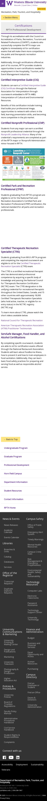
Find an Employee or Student (33, 685)
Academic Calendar (8, 531)
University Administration (34, 706)
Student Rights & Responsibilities (12, 736)
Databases (9, 561)
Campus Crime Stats (34, 552)
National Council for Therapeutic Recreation (22, 320)
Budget (31, 638)
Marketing (9, 657)
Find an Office (34, 692)
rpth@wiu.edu (5, 790)
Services (8, 567)
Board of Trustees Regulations (9, 704)
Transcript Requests (9, 582)
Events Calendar (11, 537)
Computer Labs (35, 590)
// (23, 227)
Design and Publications (10, 650)
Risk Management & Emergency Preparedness (35, 562)
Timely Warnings (35, 539)
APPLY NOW (41, 9)
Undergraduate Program (15, 448)
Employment (22, 764)
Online (34, 5)
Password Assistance (32, 604)
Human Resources (32, 662)
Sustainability (37, 764)
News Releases (11, 525)
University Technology (33, 618)
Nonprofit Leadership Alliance (15, 134)
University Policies (9, 696)
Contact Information (13, 499)
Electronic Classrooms (33, 597)
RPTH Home (10, 508)
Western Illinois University (30, 2)
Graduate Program (13, 456)
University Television (9, 663)
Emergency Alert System (35, 533)
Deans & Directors (32, 698)
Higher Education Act (10, 679)
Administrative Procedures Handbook (11, 720)
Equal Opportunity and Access (35, 654)
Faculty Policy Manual (10, 712)
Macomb (17, 5)
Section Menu (10, 18)
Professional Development (16, 465)
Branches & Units (9, 550)
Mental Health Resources (34, 545)
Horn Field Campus (13, 473)
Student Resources (13, 491)
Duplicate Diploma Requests (8, 590)
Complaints (9, 742)
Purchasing (33, 669)
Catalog (7, 556)
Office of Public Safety (35, 526)
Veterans (6, 769)
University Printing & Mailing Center (11, 642)
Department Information (15, 482)
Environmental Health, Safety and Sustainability (34, 573)
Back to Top (11, 439)
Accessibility (7, 764)
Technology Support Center (35, 611)
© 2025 (2, 795)
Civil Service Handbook (9, 728)
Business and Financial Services (34, 645)
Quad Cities (26, 5)
